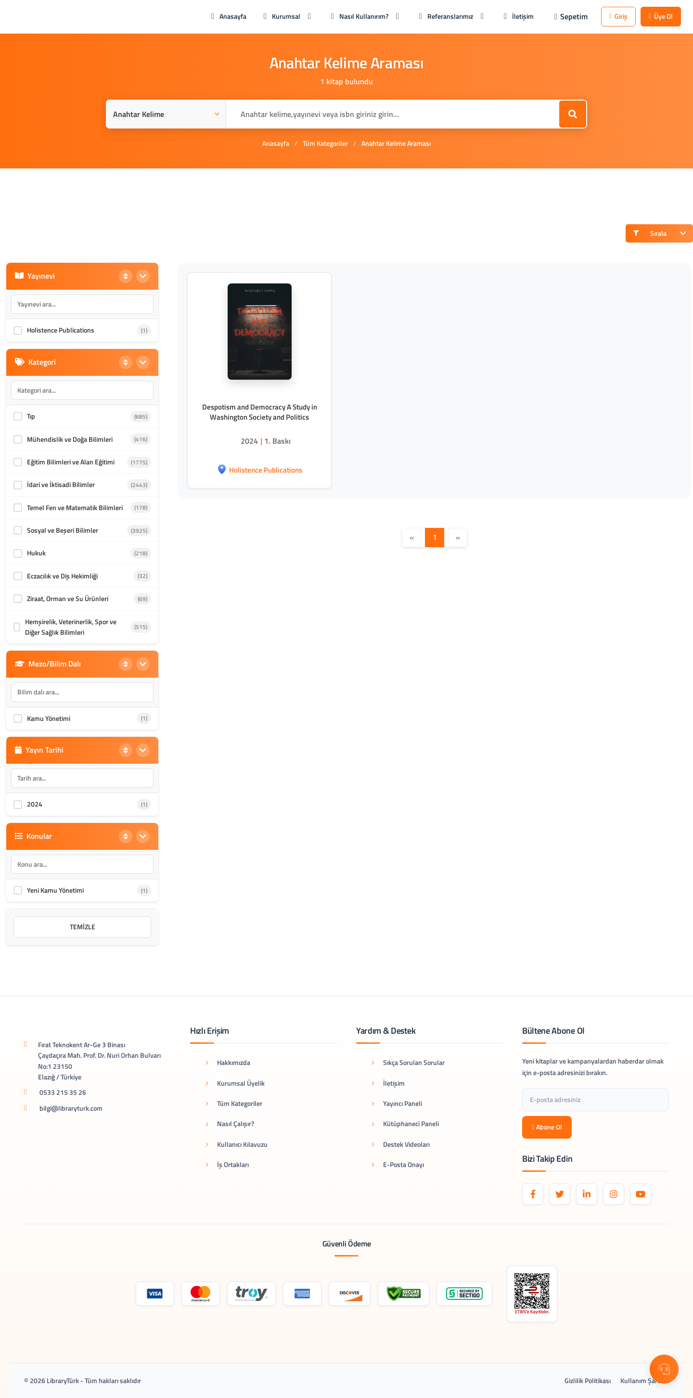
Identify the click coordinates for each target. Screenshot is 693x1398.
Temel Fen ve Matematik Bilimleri (75, 507)
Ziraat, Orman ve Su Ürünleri (67, 598)
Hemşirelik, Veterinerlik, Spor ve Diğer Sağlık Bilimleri (70, 626)
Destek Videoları (401, 1144)
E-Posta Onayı (398, 1164)
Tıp (31, 416)
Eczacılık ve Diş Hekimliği (62, 576)
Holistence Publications (60, 330)
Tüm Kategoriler (325, 143)
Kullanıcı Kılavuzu (236, 1144)
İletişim (388, 1083)
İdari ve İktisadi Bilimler (61, 484)
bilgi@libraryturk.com (71, 1108)
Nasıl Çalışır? (229, 1123)
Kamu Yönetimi (48, 718)
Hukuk (36, 553)
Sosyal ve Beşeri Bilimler (62, 530)
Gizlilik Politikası (588, 1380)
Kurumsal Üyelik (235, 1083)
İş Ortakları (227, 1164)
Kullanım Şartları (644, 1380)
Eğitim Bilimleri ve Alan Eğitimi (71, 462)
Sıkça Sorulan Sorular (408, 1062)
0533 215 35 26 (62, 1092)
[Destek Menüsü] (664, 1369)
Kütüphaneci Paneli (405, 1123)
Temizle (82, 927)
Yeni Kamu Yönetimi (55, 890)
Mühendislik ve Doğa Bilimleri (70, 439)
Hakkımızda (227, 1062)
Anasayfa (275, 143)
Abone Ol (547, 1127)
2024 (34, 804)
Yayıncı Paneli (397, 1103)
